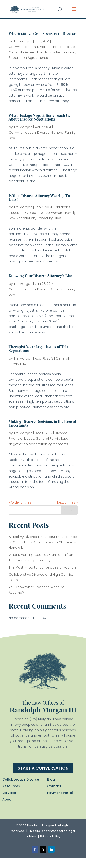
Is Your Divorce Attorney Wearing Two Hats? (41, 197)
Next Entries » (67, 502)
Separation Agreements (28, 57)
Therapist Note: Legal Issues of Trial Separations (39, 348)
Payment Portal (60, 792)
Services (9, 792)
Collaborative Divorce (20, 779)
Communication (22, 46)
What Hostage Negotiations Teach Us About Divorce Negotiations (39, 117)
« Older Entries (20, 502)
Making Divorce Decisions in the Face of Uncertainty (42, 423)
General (15, 52)
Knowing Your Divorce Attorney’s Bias (41, 275)
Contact (54, 786)
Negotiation (65, 52)
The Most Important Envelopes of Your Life (43, 567)
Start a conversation (43, 768)
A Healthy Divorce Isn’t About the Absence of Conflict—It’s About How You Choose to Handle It (43, 542)
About (7, 799)
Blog (51, 779)
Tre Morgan (23, 41)
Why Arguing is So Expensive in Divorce (42, 33)
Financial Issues (64, 46)
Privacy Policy (50, 836)
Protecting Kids (49, 218)
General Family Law (39, 52)
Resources (11, 786)
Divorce (43, 46)
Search (69, 510)
